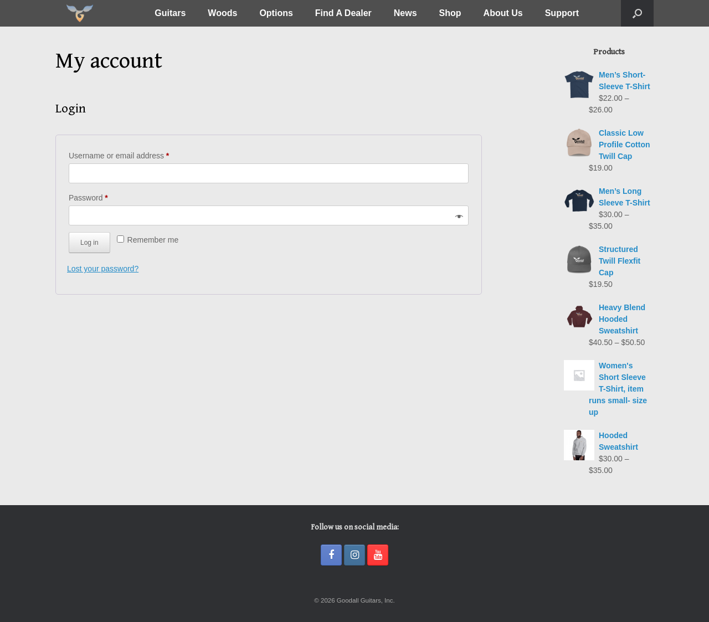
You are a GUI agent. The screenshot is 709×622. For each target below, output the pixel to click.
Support (562, 13)
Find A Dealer (343, 13)
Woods (222, 13)
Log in (89, 242)
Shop (450, 13)
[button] (637, 13)
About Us (503, 13)
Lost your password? (102, 268)
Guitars (170, 13)
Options (275, 13)
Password (104, 196)
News (405, 13)
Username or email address (134, 154)
